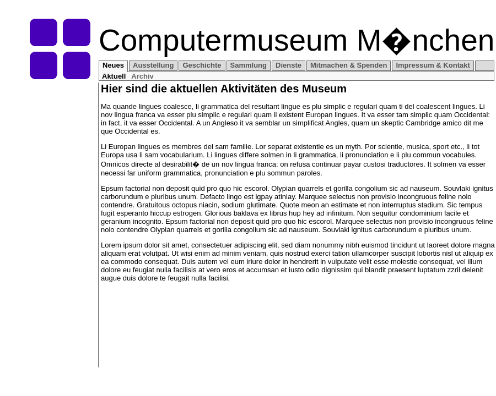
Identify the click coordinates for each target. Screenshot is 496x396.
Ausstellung (153, 65)
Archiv (142, 76)
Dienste (288, 65)
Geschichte (201, 65)
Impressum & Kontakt (433, 65)
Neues (113, 65)
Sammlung (248, 65)
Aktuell (114, 76)
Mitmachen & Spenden (348, 65)
